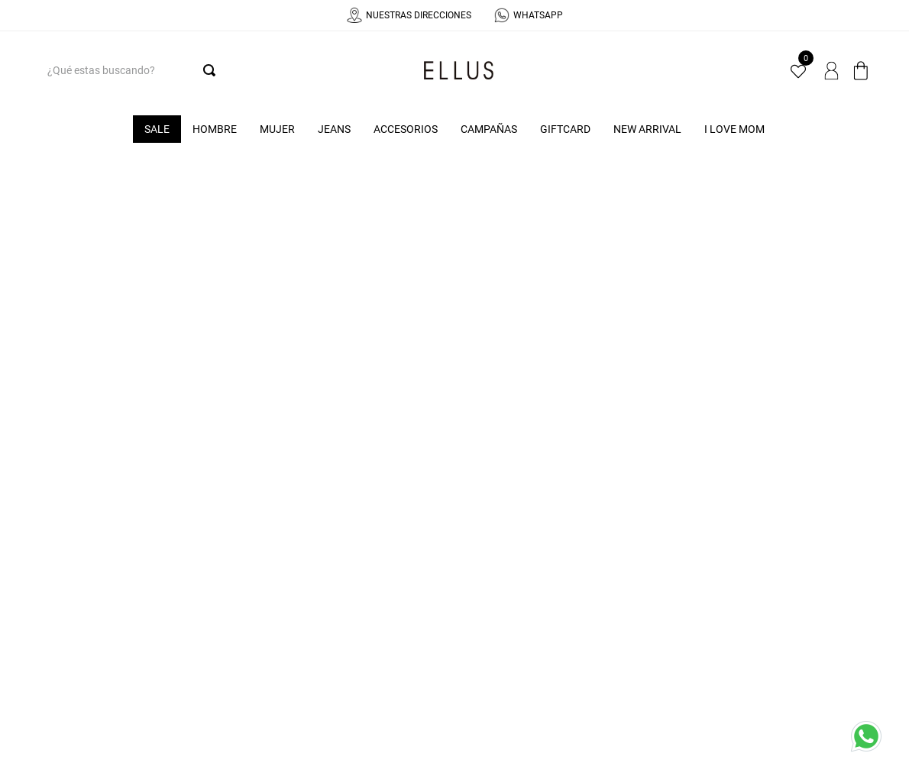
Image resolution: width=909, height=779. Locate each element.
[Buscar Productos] (212, 70)
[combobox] (128, 70)
